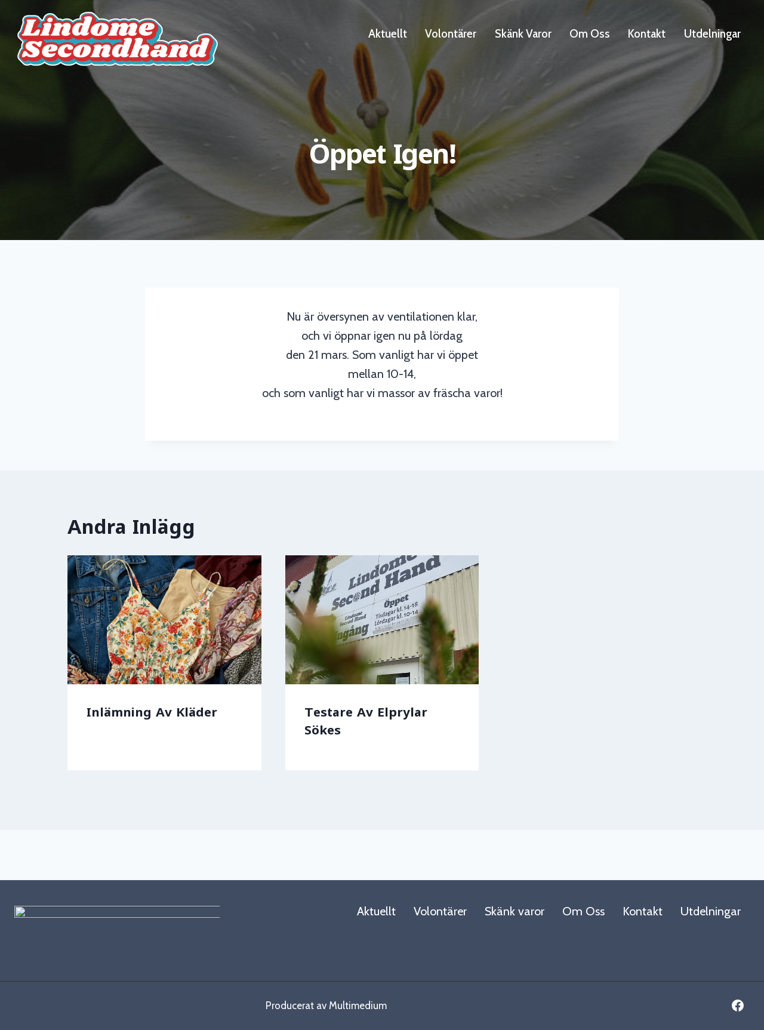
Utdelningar (712, 34)
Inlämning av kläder (152, 714)
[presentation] (164, 621)
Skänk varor (523, 34)
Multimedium (358, 1005)
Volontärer (450, 34)
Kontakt (647, 34)
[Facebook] (738, 1005)
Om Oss (589, 34)
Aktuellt (387, 34)
